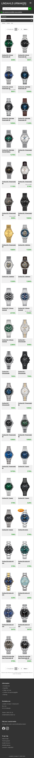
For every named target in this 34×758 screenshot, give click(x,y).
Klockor (3, 23)
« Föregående (10, 29)
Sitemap (5, 694)
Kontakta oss (6, 686)
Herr (12, 23)
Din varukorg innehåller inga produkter (12, 12)
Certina (8, 23)
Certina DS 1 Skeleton (24, 245)
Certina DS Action (23, 529)
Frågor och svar (7, 690)
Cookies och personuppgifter (10, 692)
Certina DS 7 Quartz (23, 466)
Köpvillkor (5, 688)
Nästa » (26, 29)
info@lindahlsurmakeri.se (8, 714)
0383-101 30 (9, 712)
